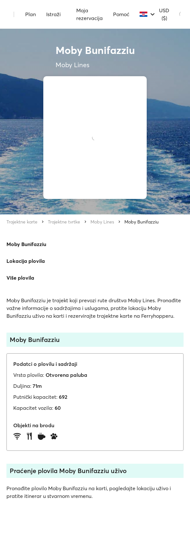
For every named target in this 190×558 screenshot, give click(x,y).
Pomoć (121, 14)
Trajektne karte (21, 222)
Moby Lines (102, 222)
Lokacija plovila (25, 261)
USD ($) (164, 14)
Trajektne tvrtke (64, 222)
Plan (30, 14)
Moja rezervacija (89, 14)
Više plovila (20, 277)
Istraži (53, 14)
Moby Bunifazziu (141, 222)
